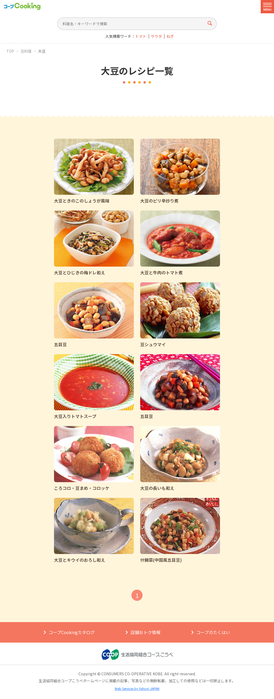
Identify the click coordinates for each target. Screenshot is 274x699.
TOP (10, 51)
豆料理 (26, 51)
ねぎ (170, 36)
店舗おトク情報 (145, 632)
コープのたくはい (213, 632)
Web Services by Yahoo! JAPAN (137, 688)
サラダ (156, 36)
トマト (140, 36)
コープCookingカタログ (72, 632)
